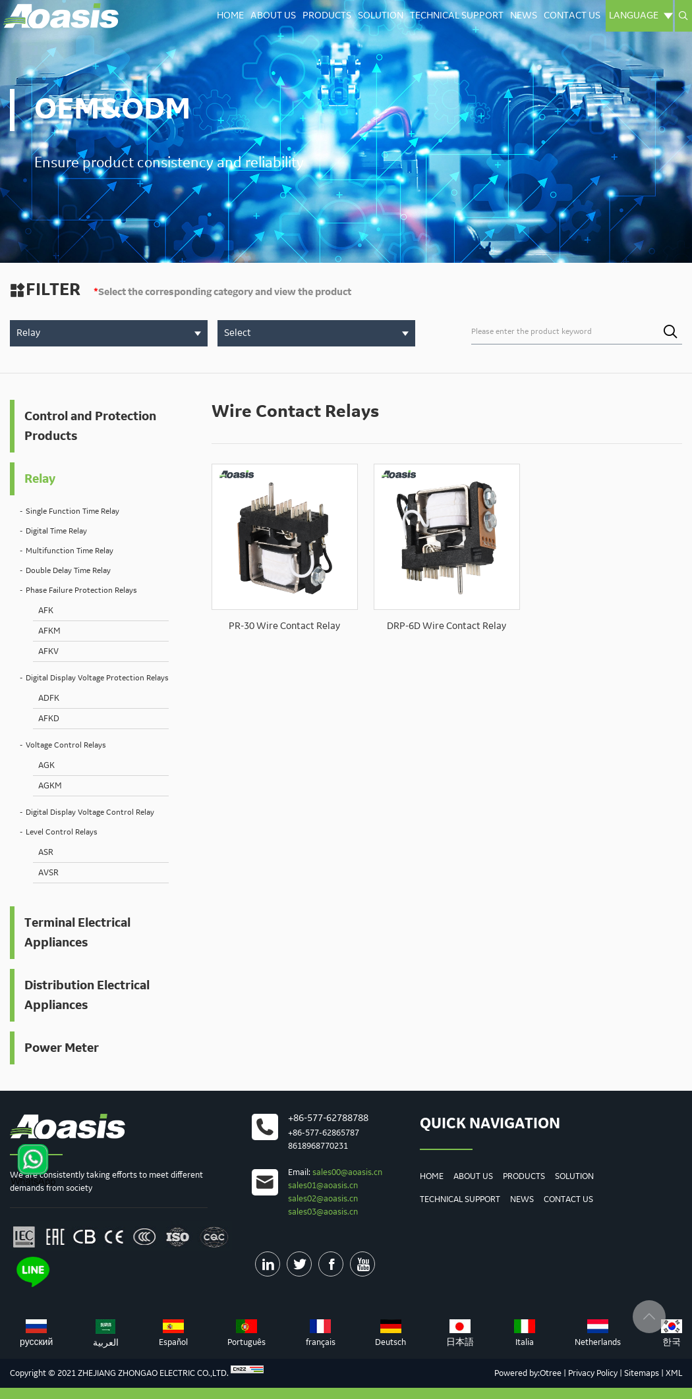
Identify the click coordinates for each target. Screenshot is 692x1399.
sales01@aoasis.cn (323, 1185)
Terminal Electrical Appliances (77, 932)
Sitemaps (641, 1373)
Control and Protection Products (90, 426)
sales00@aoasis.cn (347, 1172)
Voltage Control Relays (66, 745)
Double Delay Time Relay (68, 570)
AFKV (48, 651)
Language (641, 16)
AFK (45, 610)
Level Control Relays (62, 832)
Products (327, 16)
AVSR (48, 872)
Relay (39, 478)
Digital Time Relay (56, 531)
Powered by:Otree (528, 1373)
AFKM (49, 631)
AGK (46, 765)
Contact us (572, 16)
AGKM (50, 785)
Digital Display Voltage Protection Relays (97, 678)
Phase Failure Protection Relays (81, 590)
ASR (45, 852)
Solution (380, 16)
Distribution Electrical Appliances (87, 995)
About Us (273, 16)
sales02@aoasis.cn (323, 1198)
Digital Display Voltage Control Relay (90, 812)
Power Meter (61, 1048)
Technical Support (457, 16)
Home (230, 16)
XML (674, 1373)
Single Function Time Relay (72, 511)
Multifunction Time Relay (69, 551)
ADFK (48, 698)
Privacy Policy (593, 1373)
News (523, 16)
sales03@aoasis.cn (323, 1212)
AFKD (48, 718)
